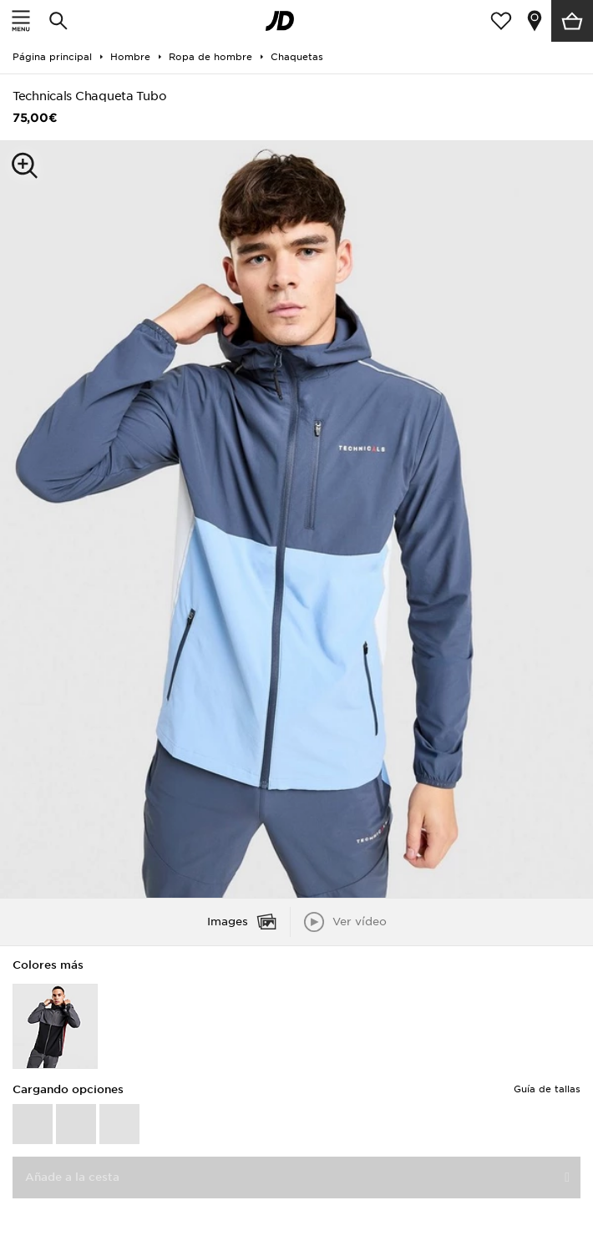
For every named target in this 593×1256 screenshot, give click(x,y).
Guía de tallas (547, 1089)
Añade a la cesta (72, 1177)
